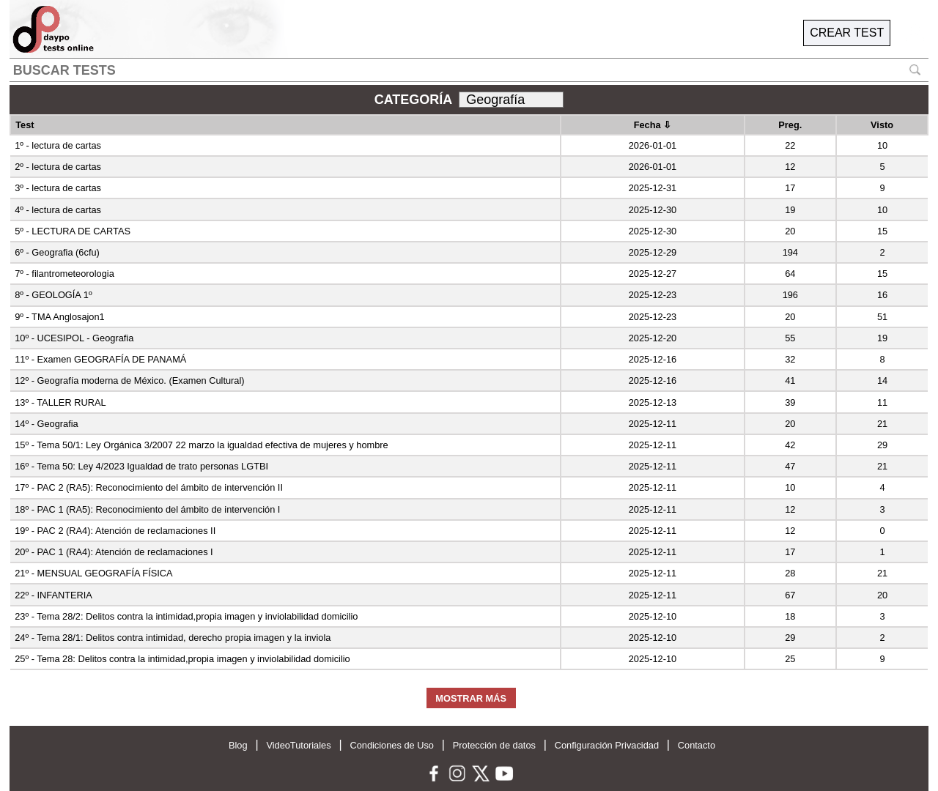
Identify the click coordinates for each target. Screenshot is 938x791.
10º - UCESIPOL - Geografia (74, 338)
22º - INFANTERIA (53, 595)
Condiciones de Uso (392, 745)
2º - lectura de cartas (58, 166)
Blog (238, 745)
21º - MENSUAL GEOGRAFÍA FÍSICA (93, 573)
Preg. (790, 124)
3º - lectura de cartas (58, 187)
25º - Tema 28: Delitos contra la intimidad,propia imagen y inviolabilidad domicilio (182, 658)
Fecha (653, 124)
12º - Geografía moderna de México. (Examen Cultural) (129, 380)
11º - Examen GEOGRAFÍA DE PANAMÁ (100, 359)
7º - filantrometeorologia (64, 273)
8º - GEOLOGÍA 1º (53, 294)
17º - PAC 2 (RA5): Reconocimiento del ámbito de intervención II (149, 487)
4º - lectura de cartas (58, 209)
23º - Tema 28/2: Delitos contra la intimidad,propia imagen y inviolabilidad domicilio (186, 616)
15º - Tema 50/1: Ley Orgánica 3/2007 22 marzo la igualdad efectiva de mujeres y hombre (201, 444)
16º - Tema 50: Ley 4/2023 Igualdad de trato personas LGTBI (141, 466)
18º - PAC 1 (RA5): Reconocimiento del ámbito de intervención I (147, 509)
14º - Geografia (46, 423)
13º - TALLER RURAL (60, 402)
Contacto (696, 745)
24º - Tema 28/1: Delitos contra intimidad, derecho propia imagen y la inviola (172, 637)
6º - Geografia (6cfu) (57, 252)
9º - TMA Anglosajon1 (60, 316)
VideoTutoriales (298, 745)
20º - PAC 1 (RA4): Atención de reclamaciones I (114, 551)
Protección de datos (494, 745)
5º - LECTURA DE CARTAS (72, 231)
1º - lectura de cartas (58, 145)
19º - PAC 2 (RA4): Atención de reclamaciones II (115, 530)
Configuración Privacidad (607, 745)
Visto (882, 124)
